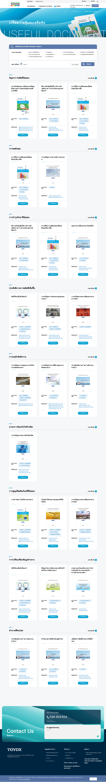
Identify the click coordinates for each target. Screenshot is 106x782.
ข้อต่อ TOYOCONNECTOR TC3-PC (86, 542)
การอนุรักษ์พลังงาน (50, 54)
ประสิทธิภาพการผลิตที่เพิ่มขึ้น (87, 52)
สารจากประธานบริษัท (70, 753)
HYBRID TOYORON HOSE (24, 335)
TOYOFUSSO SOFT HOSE (24, 338)
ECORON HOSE (52, 540)
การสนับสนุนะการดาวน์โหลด (45, 6)
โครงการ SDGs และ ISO (70, 764)
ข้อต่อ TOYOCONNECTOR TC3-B (26, 127)
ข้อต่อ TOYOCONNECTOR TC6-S (26, 130)
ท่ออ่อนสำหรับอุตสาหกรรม (52, 753)
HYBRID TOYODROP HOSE (54, 196)
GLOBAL (92, 1)
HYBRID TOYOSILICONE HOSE (85, 268)
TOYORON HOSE (52, 127)
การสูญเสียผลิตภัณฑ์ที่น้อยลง (87, 54)
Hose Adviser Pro (50, 762)
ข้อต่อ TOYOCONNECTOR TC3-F (56, 405)
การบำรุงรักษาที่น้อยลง (68, 52)
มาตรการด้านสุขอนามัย (34, 54)
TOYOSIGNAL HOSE (53, 677)
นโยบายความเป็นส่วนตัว (24, 779)
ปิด (93, 779)
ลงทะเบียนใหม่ (95, 5)
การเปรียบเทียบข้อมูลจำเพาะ (35, 56)
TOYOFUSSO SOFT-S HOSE (25, 337)
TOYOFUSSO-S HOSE (83, 270)
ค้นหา (89, 64)
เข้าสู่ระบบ (88, 5)
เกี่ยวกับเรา (84, 1)
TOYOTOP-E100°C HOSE (24, 470)
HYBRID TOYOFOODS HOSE (85, 679)
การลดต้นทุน (49, 52)
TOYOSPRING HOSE (83, 611)
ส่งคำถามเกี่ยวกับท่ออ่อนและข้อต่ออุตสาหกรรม (93, 754)
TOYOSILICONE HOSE (53, 128)
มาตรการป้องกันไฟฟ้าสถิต (69, 54)
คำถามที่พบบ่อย (49, 56)
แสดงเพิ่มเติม (91, 78)
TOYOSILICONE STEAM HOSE (85, 337)
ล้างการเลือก (75, 64)
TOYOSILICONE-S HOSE (54, 335)
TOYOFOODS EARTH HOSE (25, 473)
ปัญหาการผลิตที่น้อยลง (33, 52)
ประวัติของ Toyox (69, 759)
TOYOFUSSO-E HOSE (23, 471)
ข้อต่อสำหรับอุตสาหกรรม (52, 756)
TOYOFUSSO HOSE (83, 128)
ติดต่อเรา (59, 6)
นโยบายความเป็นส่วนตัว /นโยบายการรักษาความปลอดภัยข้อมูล (93, 762)
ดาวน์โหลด (22, 135)
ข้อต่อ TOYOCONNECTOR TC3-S (26, 128)
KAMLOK (48, 759)
